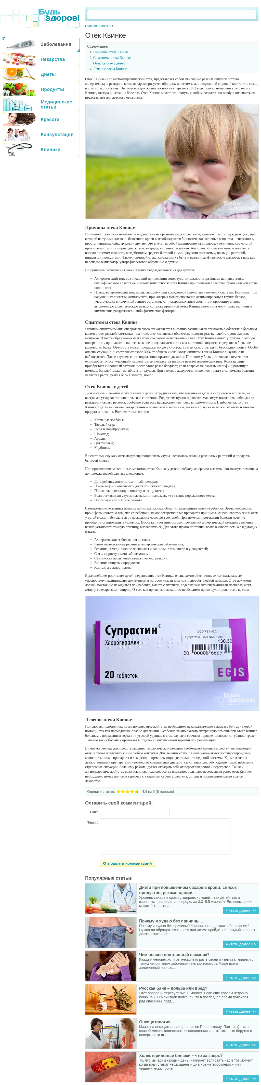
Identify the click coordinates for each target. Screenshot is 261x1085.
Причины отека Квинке (111, 52)
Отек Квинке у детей (109, 63)
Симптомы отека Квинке (112, 58)
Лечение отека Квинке (110, 69)
